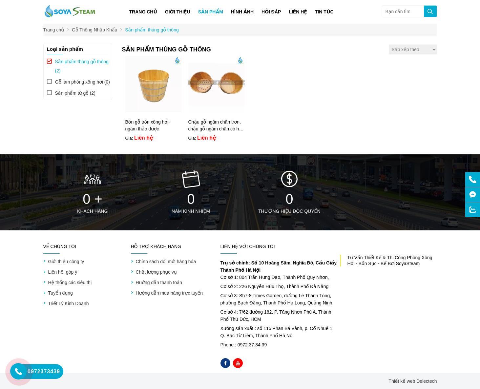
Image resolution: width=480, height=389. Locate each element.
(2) (82, 66)
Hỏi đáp (271, 11)
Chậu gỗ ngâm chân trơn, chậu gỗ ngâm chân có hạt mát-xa (215, 128)
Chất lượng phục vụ (156, 272)
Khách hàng (92, 211)
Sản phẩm (210, 11)
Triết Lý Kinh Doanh (68, 303)
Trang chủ (143, 11)
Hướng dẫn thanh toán (159, 282)
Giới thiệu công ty (66, 261)
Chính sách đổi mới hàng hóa (166, 261)
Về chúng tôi (59, 246)
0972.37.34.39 (252, 344)
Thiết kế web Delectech (412, 381)
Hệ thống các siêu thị (70, 282)
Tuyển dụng (60, 293)
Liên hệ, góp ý (62, 272)
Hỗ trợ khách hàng (156, 246)
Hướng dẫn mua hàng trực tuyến (169, 293)
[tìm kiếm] (430, 11)
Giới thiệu (177, 11)
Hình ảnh (242, 11)
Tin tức (324, 11)
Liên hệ (298, 11)
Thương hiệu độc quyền (289, 211)
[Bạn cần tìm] (409, 11)
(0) (82, 82)
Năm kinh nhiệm (191, 211)
